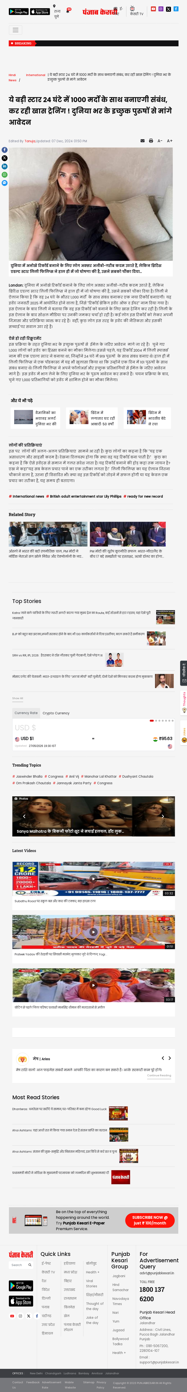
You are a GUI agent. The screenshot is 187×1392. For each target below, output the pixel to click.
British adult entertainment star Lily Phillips (83, 496)
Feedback (33, 1382)
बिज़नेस (69, 1307)
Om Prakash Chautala (31, 783)
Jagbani (118, 1276)
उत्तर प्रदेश (48, 1325)
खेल (67, 1316)
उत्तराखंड (69, 1290)
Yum (115, 1321)
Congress (53, 776)
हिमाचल (47, 1333)
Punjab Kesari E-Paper (84, 1223)
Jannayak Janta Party (72, 783)
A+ (170, 141)
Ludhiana (70, 1373)
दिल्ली (46, 1298)
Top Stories (26, 601)
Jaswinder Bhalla (27, 776)
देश (44, 1281)
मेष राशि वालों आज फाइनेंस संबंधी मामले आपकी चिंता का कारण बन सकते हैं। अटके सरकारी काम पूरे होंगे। (89, 1070)
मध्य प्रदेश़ (70, 1272)
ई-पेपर (46, 1263)
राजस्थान (70, 1298)
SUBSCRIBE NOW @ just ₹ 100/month (150, 1220)
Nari (115, 1312)
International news (26, 496)
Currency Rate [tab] (26, 713)
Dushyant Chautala (136, 776)
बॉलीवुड (91, 1263)
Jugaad (118, 1330)
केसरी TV (48, 1272)
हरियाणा (69, 1263)
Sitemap (88, 1382)
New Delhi (36, 1373)
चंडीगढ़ (46, 1316)
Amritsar (97, 1373)
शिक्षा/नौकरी (94, 1295)
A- (160, 141)
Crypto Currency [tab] (56, 713)
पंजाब (45, 1307)
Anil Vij (72, 776)
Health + (93, 1272)
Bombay (84, 1373)
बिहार (68, 1281)
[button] (24, 816)
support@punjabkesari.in (159, 1362)
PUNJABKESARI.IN (147, 1383)
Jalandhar (112, 1373)
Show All (17, 698)
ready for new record (143, 496)
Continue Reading (159, 1075)
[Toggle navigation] (15, 30)
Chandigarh (53, 1373)
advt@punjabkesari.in (157, 1273)
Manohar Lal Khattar (99, 776)
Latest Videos (24, 850)
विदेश (46, 1290)
